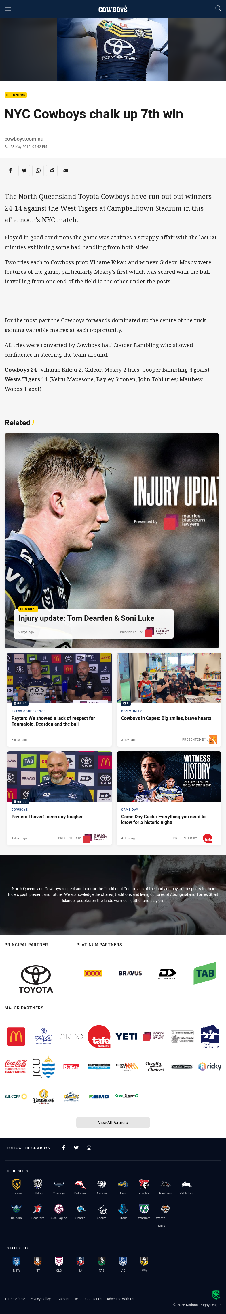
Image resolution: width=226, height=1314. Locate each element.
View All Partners (113, 1122)
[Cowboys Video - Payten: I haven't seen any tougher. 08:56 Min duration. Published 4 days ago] (59, 798)
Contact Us (93, 1298)
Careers (63, 1298)
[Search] (218, 8)
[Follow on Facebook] (63, 1147)
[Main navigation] (8, 9)
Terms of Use (15, 1298)
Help (77, 1298)
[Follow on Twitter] (76, 1147)
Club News (15, 95)
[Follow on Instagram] (89, 1147)
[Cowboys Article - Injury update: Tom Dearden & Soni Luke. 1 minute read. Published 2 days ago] (112, 540)
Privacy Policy (40, 1298)
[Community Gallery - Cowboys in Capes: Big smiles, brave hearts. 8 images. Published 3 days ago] (169, 700)
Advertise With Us (120, 1298)
